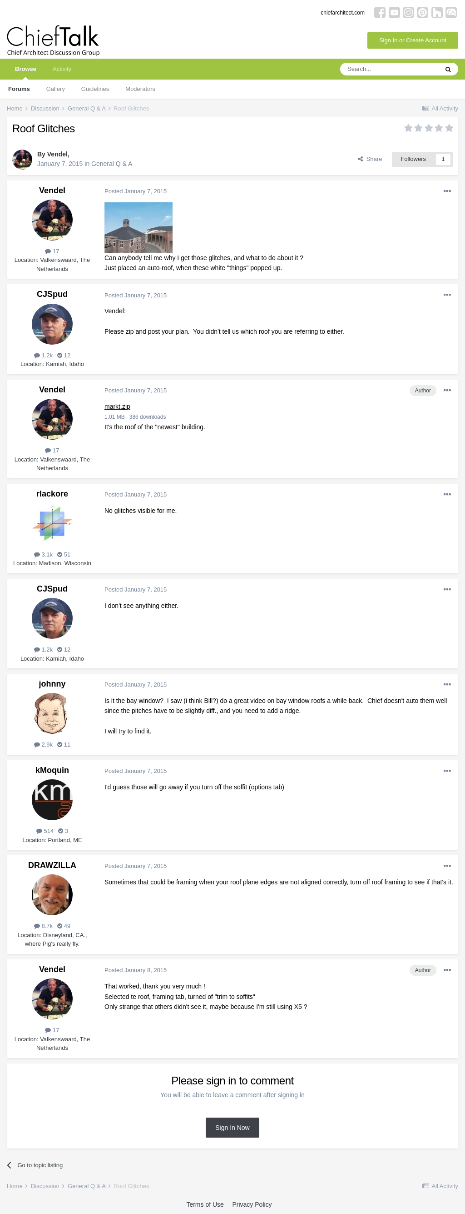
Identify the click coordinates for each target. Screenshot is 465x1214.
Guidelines (95, 88)
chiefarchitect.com (343, 13)
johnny (52, 683)
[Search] (389, 69)
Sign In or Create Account (412, 40)
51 (63, 554)
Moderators (140, 88)
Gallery (55, 88)
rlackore (52, 493)
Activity (62, 68)
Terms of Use (204, 1204)
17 (52, 251)
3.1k (43, 554)
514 (45, 831)
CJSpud (52, 294)
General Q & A (111, 163)
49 (63, 926)
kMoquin (52, 770)
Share (370, 159)
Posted (135, 191)
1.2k (43, 355)
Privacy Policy (252, 1204)
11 (63, 744)
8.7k (43, 926)
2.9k (43, 744)
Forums (19, 88)
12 (63, 355)
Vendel (57, 154)
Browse (25, 72)
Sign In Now (232, 1127)
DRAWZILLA (52, 865)
